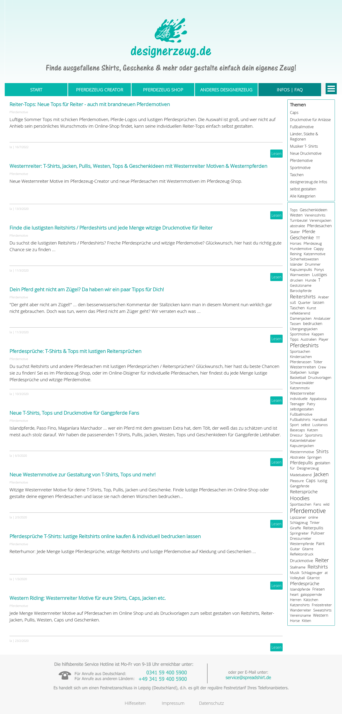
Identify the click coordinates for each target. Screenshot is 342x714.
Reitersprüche (304, 492)
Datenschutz (211, 703)
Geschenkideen (313, 209)
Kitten (306, 620)
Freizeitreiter (322, 604)
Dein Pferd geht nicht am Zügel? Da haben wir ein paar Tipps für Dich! (87, 289)
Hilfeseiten (135, 703)
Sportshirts (314, 435)
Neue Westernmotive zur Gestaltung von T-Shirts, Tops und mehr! (83, 474)
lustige (314, 372)
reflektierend (300, 313)
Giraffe (295, 528)
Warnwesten (300, 274)
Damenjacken (301, 318)
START (36, 90)
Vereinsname (300, 615)
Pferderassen (300, 361)
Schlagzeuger (312, 572)
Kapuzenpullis (301, 269)
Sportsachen (300, 351)
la (11, 147)
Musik (294, 572)
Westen (296, 215)
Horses (295, 243)
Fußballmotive (302, 126)
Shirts (322, 451)
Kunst (311, 307)
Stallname (297, 567)
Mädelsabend (301, 474)
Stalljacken (298, 372)
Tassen (295, 323)
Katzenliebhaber (303, 440)
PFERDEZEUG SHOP (163, 90)
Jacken (321, 474)
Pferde (308, 231)
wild (326, 504)
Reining (296, 253)
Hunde (310, 280)
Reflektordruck (301, 554)
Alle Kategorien (302, 196)
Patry (311, 403)
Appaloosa (318, 398)
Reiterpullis (313, 528)
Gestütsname (300, 285)
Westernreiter (302, 393)
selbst (305, 424)
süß (293, 302)
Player (323, 339)
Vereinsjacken (320, 220)
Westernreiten (303, 367)
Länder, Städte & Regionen (304, 136)
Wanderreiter (300, 610)
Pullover (317, 533)
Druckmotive (301, 560)
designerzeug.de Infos (308, 181)
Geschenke (302, 237)
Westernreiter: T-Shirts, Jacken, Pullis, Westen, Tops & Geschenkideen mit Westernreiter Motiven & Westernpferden (138, 166)
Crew (322, 367)
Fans (317, 504)
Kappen (318, 334)
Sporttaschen (300, 504)
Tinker (315, 522)
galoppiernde (311, 594)
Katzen (312, 429)
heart (294, 594)
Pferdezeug (313, 243)
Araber (323, 297)
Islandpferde (300, 589)
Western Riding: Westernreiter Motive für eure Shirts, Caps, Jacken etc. (88, 598)
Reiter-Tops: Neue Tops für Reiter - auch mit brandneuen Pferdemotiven (90, 104)
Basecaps (297, 429)
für (292, 468)
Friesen (318, 589)
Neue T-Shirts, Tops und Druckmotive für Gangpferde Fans (74, 412)
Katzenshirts (300, 604)
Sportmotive (300, 167)
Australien (309, 339)
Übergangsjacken (304, 328)
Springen (314, 457)
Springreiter (299, 533)
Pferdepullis (301, 462)
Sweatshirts (322, 610)
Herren (295, 599)
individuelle (299, 398)
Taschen (297, 174)
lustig (322, 480)
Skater (295, 231)
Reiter (322, 560)
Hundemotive (301, 248)
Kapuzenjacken (302, 445)
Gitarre (307, 548)
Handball (320, 419)
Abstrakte (297, 457)
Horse (295, 620)
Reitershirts (303, 296)
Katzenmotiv (300, 387)
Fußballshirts (300, 419)
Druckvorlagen (319, 377)
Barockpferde (301, 290)
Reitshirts (318, 567)
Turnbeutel (298, 220)
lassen (318, 302)
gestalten (322, 462)
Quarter (304, 302)
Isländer (296, 264)
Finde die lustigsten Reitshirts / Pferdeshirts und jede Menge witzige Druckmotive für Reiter (111, 227)
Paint (320, 543)
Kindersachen (301, 356)
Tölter (318, 361)
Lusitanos (320, 424)
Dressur (296, 435)
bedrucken (312, 323)
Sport (294, 424)
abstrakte (297, 225)
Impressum (173, 703)
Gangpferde (299, 486)
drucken (296, 280)
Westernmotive (302, 451)
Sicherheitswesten (304, 259)
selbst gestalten (303, 189)
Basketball (298, 377)
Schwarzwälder (302, 382)
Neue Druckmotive (306, 153)
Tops (294, 209)
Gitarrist (313, 577)
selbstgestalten (302, 409)
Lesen (276, 153)
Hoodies (299, 498)
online (313, 517)
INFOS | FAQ (290, 90)
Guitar (295, 548)
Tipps (294, 339)
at (326, 572)
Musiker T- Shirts (304, 146)
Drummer (313, 264)
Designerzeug (308, 468)
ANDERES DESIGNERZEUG (226, 90)
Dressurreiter (300, 538)
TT (318, 237)
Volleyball (297, 577)
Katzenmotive (314, 253)
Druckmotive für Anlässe (310, 119)
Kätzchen (311, 599)
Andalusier (322, 318)
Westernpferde (302, 543)
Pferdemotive (19, 112)
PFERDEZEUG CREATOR (99, 90)
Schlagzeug (299, 522)
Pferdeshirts (304, 345)
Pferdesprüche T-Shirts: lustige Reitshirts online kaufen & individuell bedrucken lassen (105, 536)
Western (320, 615)
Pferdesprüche (304, 583)
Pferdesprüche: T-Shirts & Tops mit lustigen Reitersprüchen (75, 351)
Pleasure (297, 480)
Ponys (319, 269)
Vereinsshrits (315, 215)
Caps (294, 112)
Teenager (297, 403)
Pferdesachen (319, 225)
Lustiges (319, 274)
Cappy (319, 248)
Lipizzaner (298, 517)
